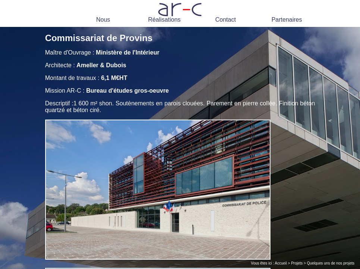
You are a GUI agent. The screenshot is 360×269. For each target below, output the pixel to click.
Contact (225, 19)
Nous (103, 19)
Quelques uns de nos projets (330, 263)
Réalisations (164, 19)
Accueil (281, 263)
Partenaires (287, 19)
